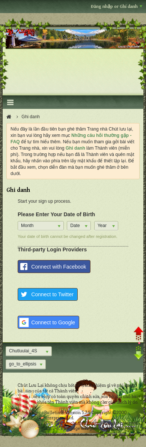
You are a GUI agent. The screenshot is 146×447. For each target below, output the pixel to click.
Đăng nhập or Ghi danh (116, 6)
